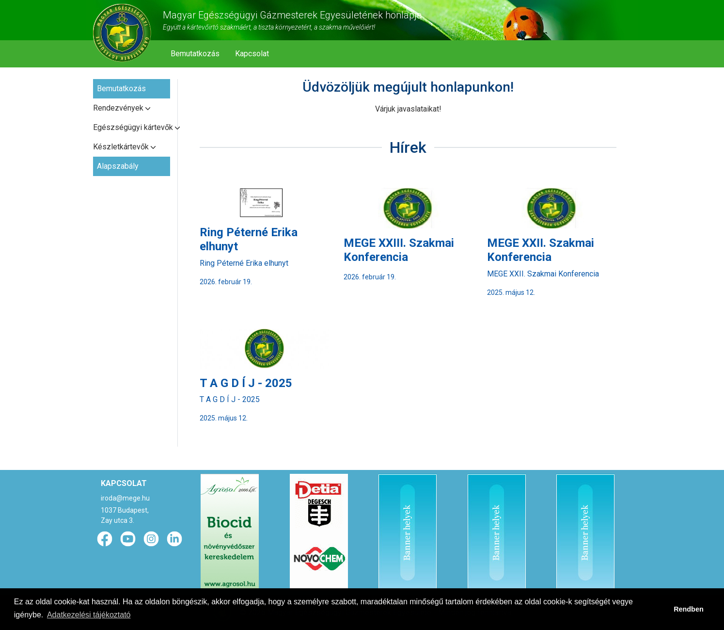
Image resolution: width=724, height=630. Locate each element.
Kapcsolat (252, 53)
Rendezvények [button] (118, 108)
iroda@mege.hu (125, 498)
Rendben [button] (689, 609)
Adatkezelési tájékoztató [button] (89, 615)
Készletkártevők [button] (121, 146)
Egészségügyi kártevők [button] (131, 127)
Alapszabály (118, 166)
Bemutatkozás (195, 53)
